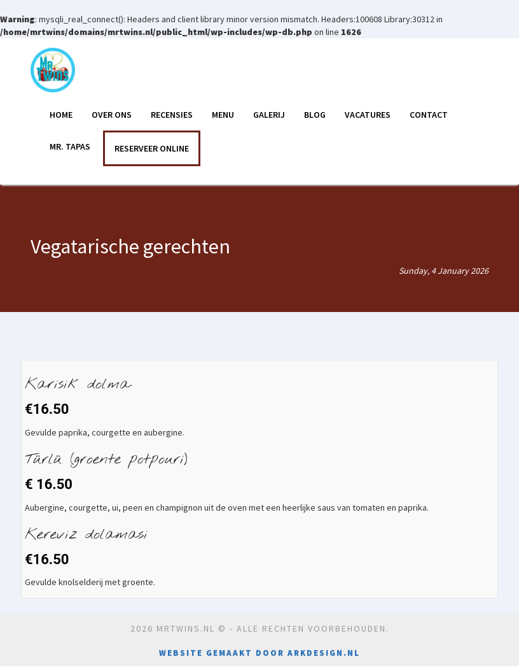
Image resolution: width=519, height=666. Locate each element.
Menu (223, 114)
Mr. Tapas (70, 146)
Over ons (112, 114)
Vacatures (368, 114)
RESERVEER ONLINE (151, 148)
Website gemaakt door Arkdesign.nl (259, 653)
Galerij (269, 114)
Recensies (172, 114)
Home (61, 114)
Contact (429, 114)
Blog (315, 114)
